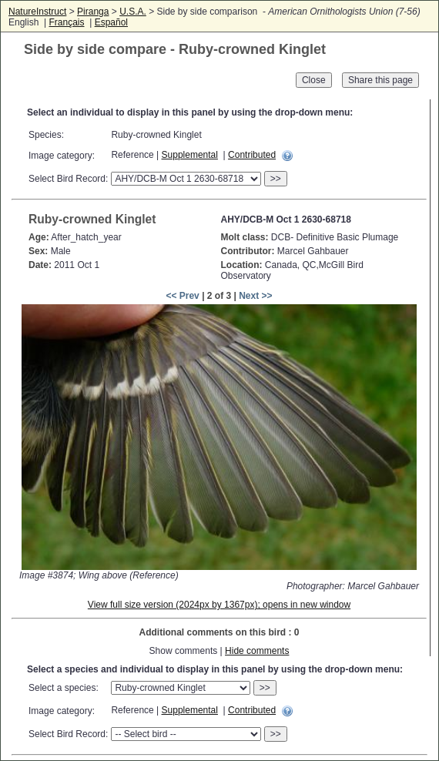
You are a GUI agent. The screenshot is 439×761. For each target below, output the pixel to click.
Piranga (93, 11)
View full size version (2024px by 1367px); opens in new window (219, 604)
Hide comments (257, 650)
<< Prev (182, 295)
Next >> (255, 295)
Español (111, 22)
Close (314, 80)
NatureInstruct (37, 11)
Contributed (252, 154)
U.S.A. (132, 11)
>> (275, 178)
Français (66, 22)
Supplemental (190, 154)
